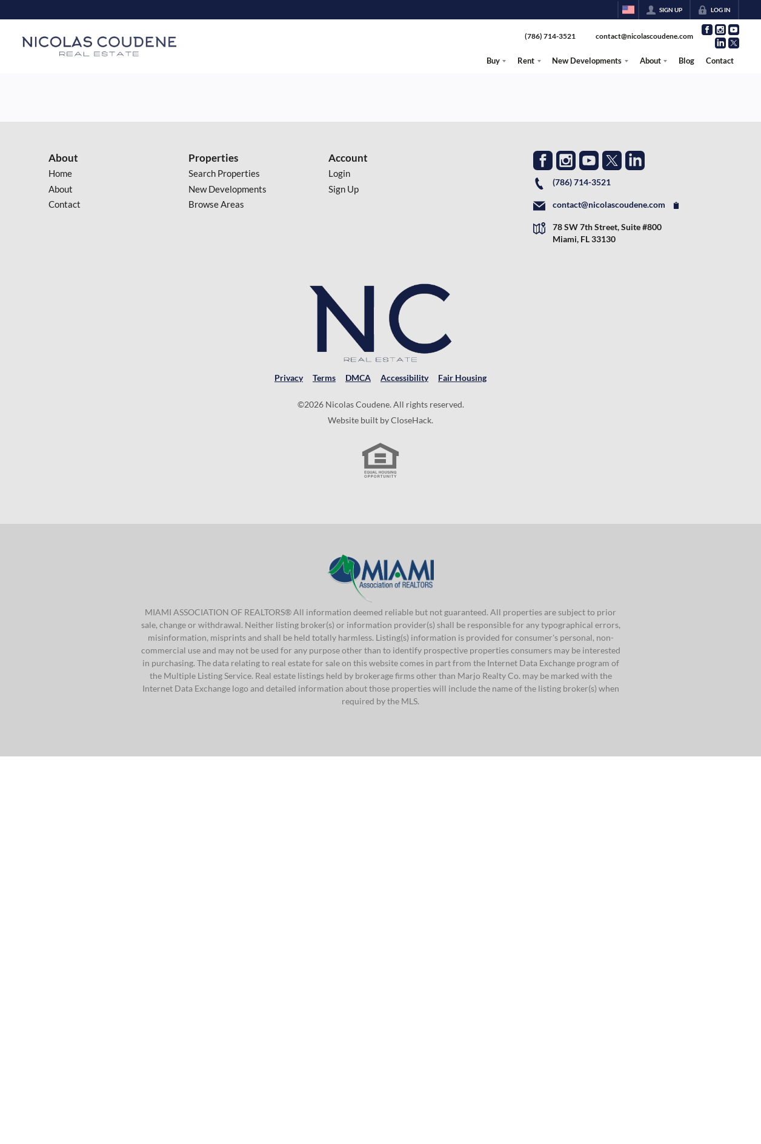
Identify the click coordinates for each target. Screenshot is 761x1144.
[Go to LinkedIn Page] (720, 43)
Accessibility (404, 378)
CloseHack (411, 420)
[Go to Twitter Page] (733, 43)
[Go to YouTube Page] (733, 29)
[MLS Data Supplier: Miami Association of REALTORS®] (380, 578)
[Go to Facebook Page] (707, 29)
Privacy (288, 378)
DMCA (358, 378)
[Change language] (628, 9)
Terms (324, 378)
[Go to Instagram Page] (720, 29)
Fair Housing (462, 378)
